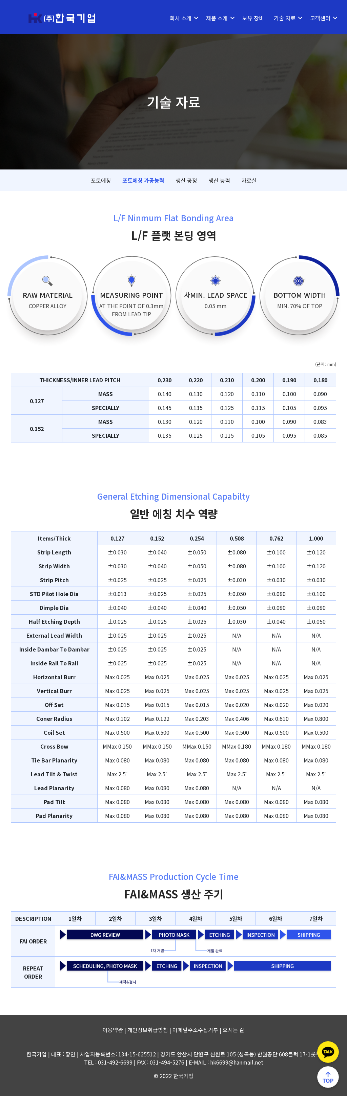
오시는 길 (233, 1030)
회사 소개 (177, 18)
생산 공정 (186, 180)
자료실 (249, 180)
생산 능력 (219, 180)
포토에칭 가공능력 (143, 180)
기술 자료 (281, 18)
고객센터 (316, 18)
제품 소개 (213, 18)
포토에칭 (101, 180)
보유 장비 (249, 18)
